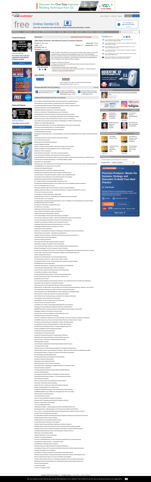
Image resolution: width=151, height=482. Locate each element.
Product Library (79, 31)
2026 (82, 45)
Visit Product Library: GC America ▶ (81, 37)
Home (101, 16)
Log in (128, 16)
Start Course (108, 204)
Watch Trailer (119, 213)
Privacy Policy (76, 475)
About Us (107, 16)
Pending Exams (100, 31)
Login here (76, 84)
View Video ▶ (40, 79)
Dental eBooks (69, 31)
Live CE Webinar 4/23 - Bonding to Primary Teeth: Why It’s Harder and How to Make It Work (119, 40)
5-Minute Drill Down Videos (49, 31)
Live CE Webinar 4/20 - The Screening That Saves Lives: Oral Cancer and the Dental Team (120, 47)
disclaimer (55, 70)
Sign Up (135, 16)
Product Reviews (89, 31)
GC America (45, 49)
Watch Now (22, 63)
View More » (134, 110)
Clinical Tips (61, 31)
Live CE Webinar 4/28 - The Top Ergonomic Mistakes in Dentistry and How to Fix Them (120, 50)
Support (120, 16)
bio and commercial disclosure (66, 70)
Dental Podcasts (28, 31)
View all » (96, 87)
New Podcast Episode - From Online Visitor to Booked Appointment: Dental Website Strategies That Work (118, 57)
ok (126, 479)
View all (110, 36)
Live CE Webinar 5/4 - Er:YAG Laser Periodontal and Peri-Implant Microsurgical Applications (120, 54)
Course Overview (122, 204)
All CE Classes (16, 31)
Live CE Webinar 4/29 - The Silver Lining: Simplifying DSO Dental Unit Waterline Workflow (120, 44)
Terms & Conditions (85, 475)
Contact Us (113, 16)
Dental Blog (37, 31)
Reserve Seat (112, 97)
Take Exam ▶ (66, 79)
